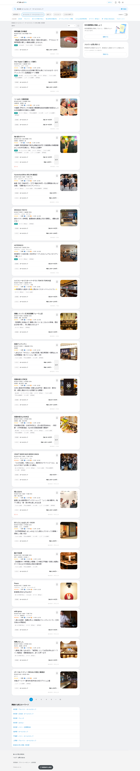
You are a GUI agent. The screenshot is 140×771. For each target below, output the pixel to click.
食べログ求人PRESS (18, 754)
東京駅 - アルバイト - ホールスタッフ (24, 709)
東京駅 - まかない (18, 722)
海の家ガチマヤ (19, 136)
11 (60, 699)
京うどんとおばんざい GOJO (24, 522)
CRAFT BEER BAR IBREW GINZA (26, 454)
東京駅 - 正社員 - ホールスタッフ (23, 714)
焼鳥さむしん (19, 642)
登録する (105, 54)
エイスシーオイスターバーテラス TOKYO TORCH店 (32, 280)
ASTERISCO (18, 245)
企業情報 (33, 762)
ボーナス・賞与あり (94, 19)
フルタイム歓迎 (121, 19)
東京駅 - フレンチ (18, 718)
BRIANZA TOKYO (20, 210)
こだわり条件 (67, 14)
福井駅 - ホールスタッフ (20, 731)
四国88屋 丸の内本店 (21, 417)
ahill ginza (18, 611)
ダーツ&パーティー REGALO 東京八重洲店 (29, 672)
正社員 (20, 19)
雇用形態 (15, 14)
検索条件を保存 (47, 767)
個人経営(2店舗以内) (51, 19)
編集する (105, 37)
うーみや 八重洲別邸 (21, 99)
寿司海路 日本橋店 (20, 31)
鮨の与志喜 (18, 553)
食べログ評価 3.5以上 (38, 19)
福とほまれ (18, 492)
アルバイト (27, 19)
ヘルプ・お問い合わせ (19, 757)
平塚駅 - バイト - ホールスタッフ (23, 736)
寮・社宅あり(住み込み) (108, 19)
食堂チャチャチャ (20, 344)
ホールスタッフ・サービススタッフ (32, 14)
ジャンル (56, 14)
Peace (16, 583)
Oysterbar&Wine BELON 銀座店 (25, 175)
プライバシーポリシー (24, 762)
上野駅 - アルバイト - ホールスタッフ (24, 740)
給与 (48, 14)
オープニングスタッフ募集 (66, 19)
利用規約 (15, 762)
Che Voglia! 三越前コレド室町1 (25, 62)
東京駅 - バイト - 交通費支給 (22, 727)
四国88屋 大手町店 (20, 379)
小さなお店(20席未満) (81, 19)
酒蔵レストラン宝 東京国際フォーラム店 (28, 313)
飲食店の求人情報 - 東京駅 (21, 745)
